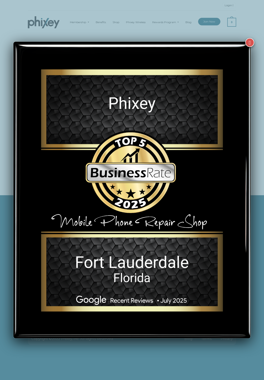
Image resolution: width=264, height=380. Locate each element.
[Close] (249, 36)
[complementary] (231, 355)
